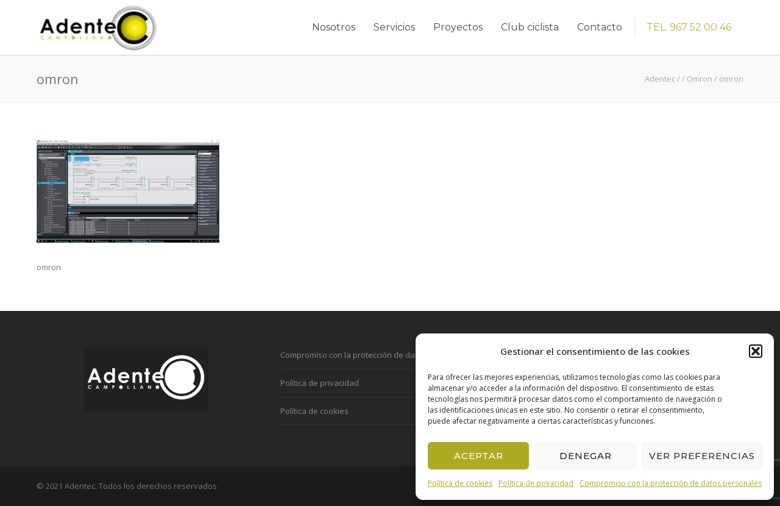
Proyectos (458, 27)
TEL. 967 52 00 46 (689, 27)
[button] (756, 351)
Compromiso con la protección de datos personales (671, 483)
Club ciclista (530, 27)
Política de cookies (460, 483)
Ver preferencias (702, 455)
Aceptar (478, 455)
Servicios (394, 27)
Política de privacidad (535, 483)
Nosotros (333, 27)
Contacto (599, 27)
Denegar (585, 455)
